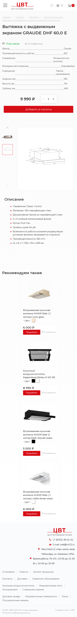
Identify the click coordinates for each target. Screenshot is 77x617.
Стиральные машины (33, 589)
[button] (7, 185)
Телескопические (53, 17)
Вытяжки (34, 17)
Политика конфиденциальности (16, 613)
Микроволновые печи (50, 585)
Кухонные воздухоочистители (18, 585)
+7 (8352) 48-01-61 (63, 539)
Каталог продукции (43, 571)
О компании (8, 571)
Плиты (65, 596)
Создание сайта (62, 610)
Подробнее (31, 332)
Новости (23, 571)
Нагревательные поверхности (41, 596)
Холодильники (10, 589)
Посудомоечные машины (15, 600)
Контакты (7, 578)
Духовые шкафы (11, 596)
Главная (6, 17)
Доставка (22, 578)
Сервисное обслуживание (45, 578)
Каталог (20, 17)
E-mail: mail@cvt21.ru (64, 544)
